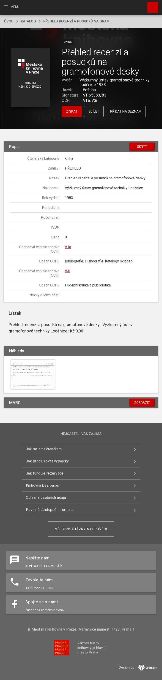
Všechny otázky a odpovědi (81, 529)
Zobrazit (142, 403)
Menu (11, 7)
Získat (71, 111)
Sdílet (93, 111)
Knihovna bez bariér (43, 485)
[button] (30, 78)
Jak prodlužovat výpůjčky (47, 461)
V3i (67, 271)
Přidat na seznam (125, 111)
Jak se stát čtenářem (44, 449)
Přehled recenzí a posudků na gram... (77, 21)
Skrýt (142, 146)
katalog (28, 21)
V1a (68, 247)
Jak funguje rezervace (45, 473)
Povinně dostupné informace (50, 509)
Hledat (151, 5)
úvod (9, 21)
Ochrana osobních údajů (46, 497)
